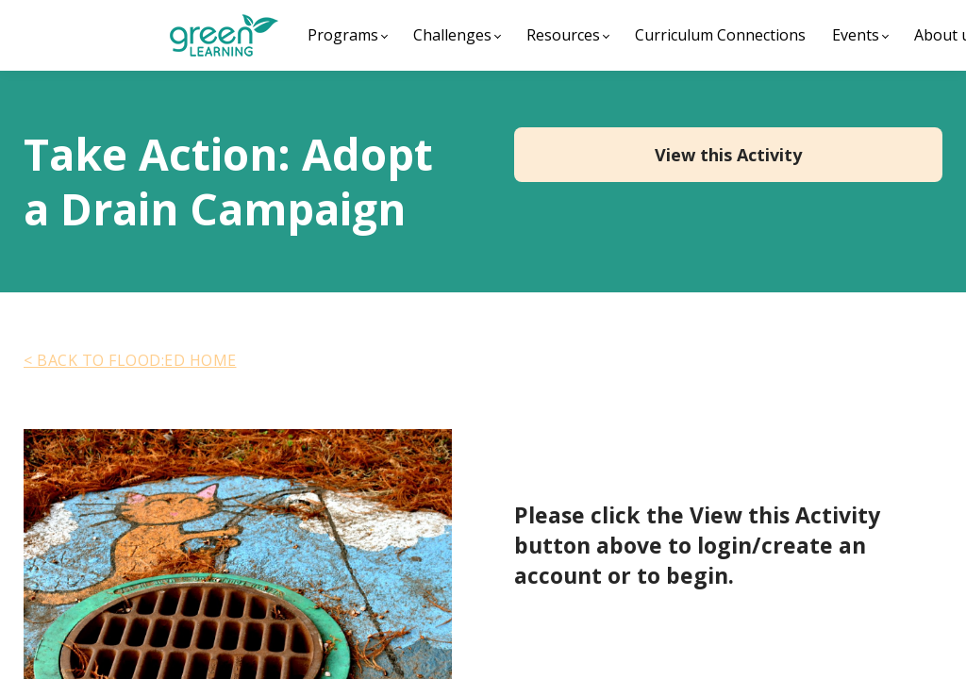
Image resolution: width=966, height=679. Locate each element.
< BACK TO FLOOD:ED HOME (130, 360)
